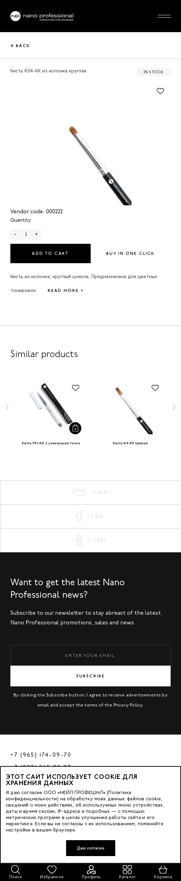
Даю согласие (91, 848)
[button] (7, 407)
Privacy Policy (128, 705)
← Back (20, 45)
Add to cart (50, 253)
